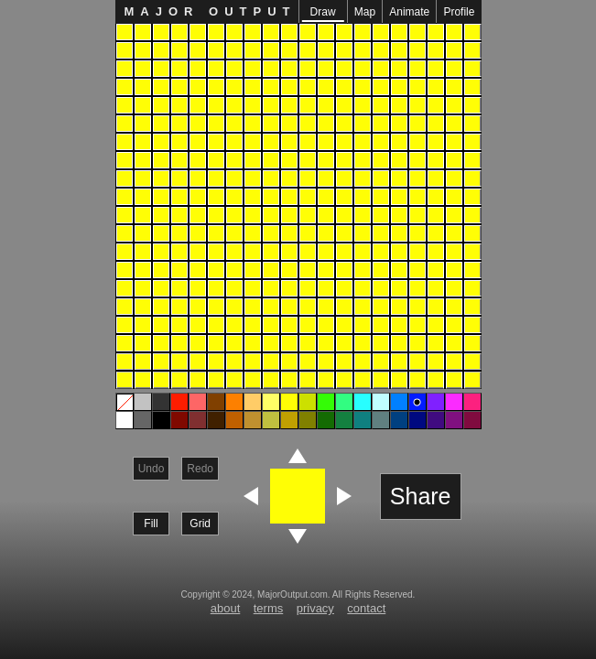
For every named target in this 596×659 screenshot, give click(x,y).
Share (420, 496)
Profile (458, 11)
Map (364, 11)
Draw (322, 13)
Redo (200, 468)
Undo (151, 468)
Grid (200, 523)
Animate (409, 11)
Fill (150, 523)
